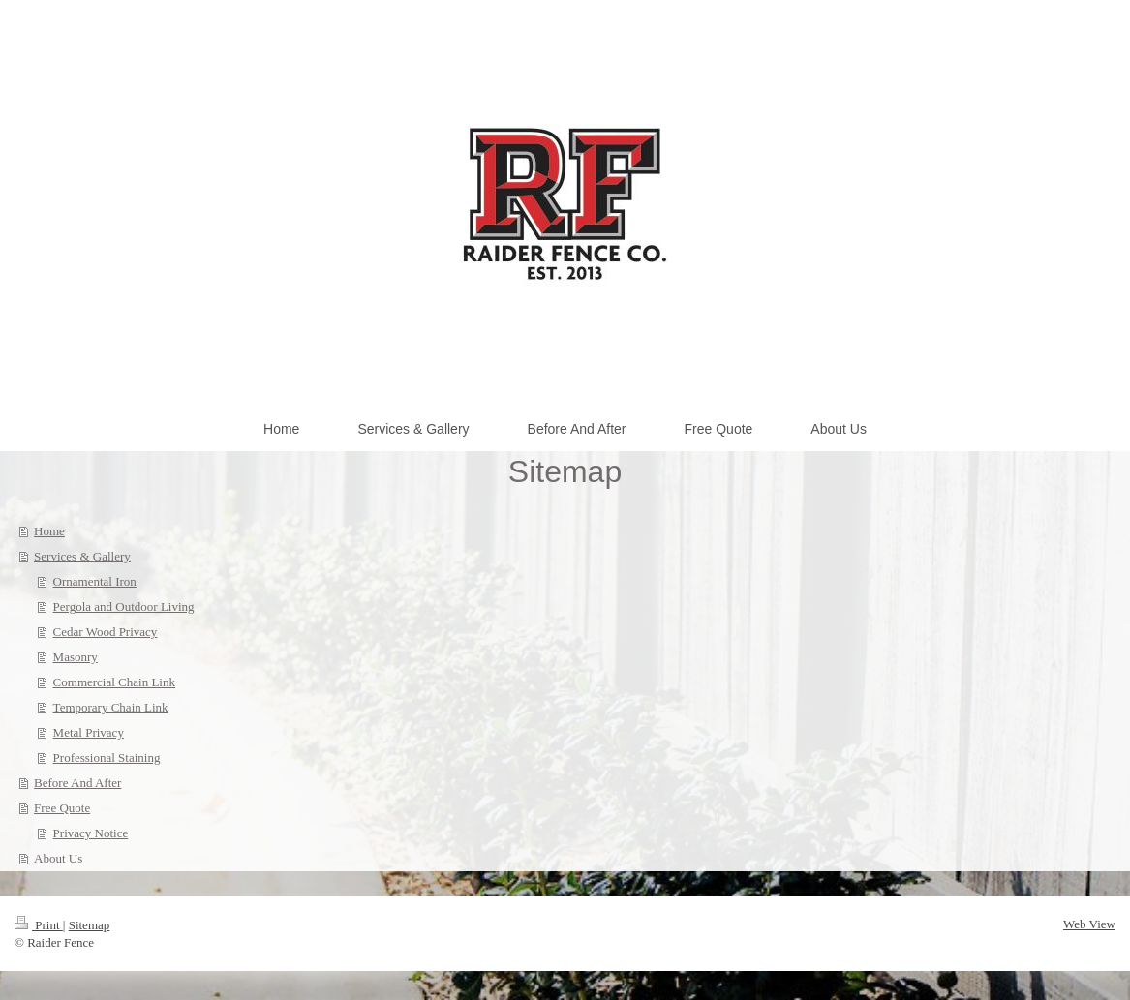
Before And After (77, 782)
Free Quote (62, 808)
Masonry (75, 657)
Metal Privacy (88, 732)
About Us (58, 858)
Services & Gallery (82, 556)
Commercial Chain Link (114, 682)
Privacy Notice (91, 833)
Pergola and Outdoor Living (124, 606)
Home (49, 531)
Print (39, 925)
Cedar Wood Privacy (105, 631)
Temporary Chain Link (110, 707)
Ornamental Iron (95, 581)
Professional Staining (107, 757)
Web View (1089, 924)
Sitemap (89, 925)
